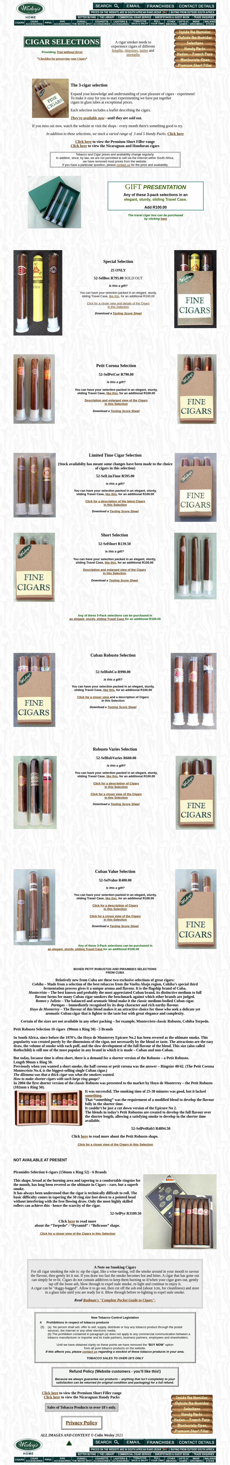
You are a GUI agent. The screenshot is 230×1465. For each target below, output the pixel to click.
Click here (175, 134)
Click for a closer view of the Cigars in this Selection (116, 795)
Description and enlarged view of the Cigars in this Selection (116, 402)
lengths (117, 50)
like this (114, 296)
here (84, 1136)
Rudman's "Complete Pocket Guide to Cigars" (119, 1300)
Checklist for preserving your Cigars (62, 58)
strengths (133, 55)
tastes (144, 50)
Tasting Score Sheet (127, 313)
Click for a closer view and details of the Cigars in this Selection (118, 305)
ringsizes (131, 50)
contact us (123, 165)
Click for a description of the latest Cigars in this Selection (115, 503)
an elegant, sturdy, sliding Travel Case (97, 619)
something (93, 1095)
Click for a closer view (93, 697)
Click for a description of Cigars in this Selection (116, 785)
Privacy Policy (82, 1422)
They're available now (88, 118)
